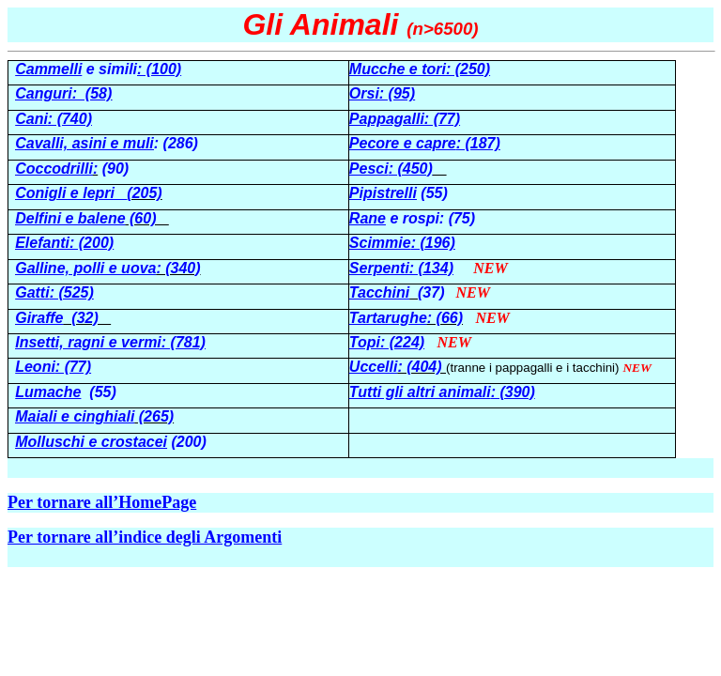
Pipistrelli (383, 193)
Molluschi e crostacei (91, 442)
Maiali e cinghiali (74, 416)
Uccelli (373, 367)
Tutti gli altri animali (420, 392)
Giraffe (39, 318)
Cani (31, 119)
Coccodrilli (54, 169)
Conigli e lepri (71, 193)
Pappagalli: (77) (404, 119)
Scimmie (380, 243)
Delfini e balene (70, 218)
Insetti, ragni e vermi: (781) (110, 342)
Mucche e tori (397, 69)
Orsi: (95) (382, 93)
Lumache (48, 392)
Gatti (32, 292)
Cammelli (48, 69)
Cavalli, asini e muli (84, 143)
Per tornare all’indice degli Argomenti (145, 537)
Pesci (369, 169)
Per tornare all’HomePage (102, 502)
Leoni (35, 367)
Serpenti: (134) (401, 268)
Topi (364, 342)
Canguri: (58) (63, 93)
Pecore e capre (402, 143)
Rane (367, 218)
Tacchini (379, 292)
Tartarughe (388, 318)
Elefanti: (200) (64, 243)
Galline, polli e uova (85, 268)
